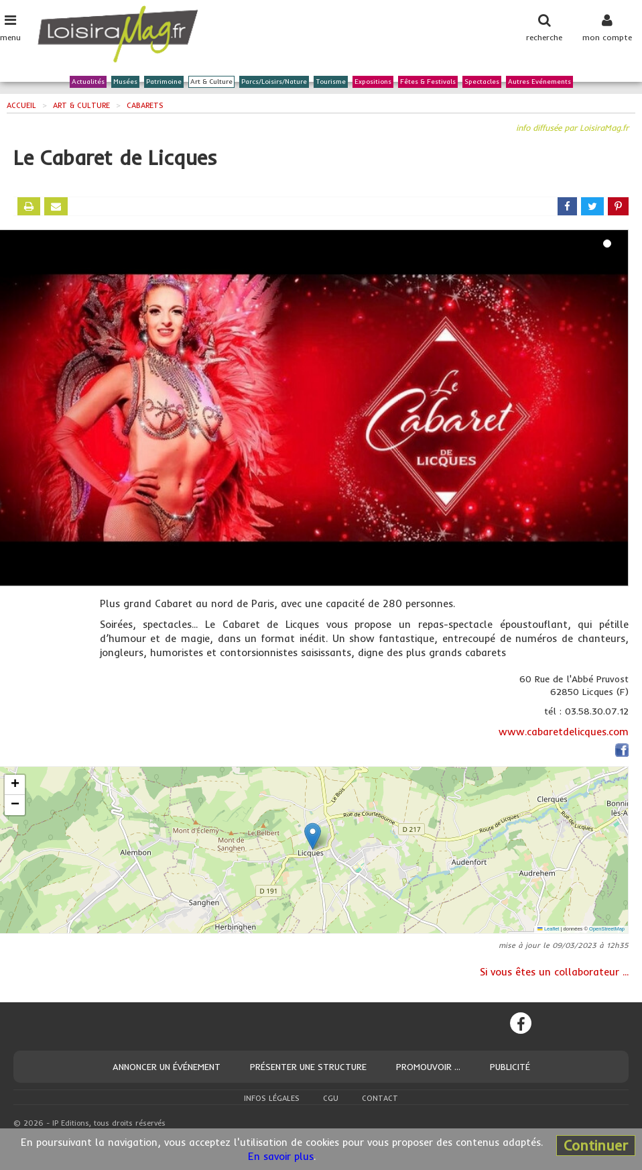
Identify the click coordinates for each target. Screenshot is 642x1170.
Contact (380, 1098)
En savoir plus (281, 1156)
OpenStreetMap (607, 929)
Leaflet (548, 929)
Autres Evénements (539, 82)
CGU (330, 1098)
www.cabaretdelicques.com (564, 731)
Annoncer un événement (166, 1066)
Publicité (510, 1066)
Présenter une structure (308, 1066)
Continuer (596, 1145)
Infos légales (272, 1098)
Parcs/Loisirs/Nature (274, 82)
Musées (125, 82)
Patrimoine (164, 82)
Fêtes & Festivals (428, 82)
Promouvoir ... (428, 1066)
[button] (312, 836)
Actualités (88, 82)
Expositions (373, 82)
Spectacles (481, 82)
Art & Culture (211, 82)
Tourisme (331, 82)
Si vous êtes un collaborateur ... (554, 971)
